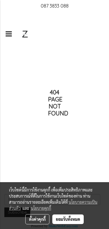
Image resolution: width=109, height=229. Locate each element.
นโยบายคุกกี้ (41, 208)
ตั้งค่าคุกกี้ (37, 219)
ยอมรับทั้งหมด (68, 219)
